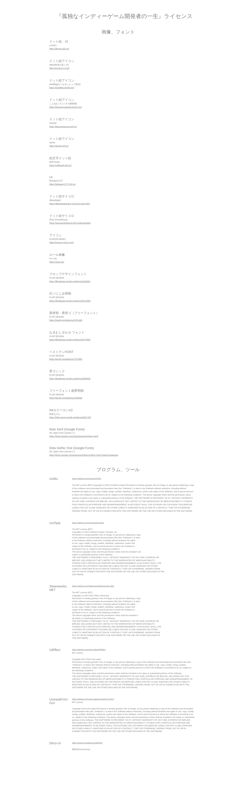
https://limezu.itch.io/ (59, 49)
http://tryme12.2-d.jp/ (59, 68)
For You (53, 258)
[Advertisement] (93, 785)
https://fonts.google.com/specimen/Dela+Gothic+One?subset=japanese (83, 455)
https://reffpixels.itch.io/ (60, 165)
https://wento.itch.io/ (59, 146)
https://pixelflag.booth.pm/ (61, 87)
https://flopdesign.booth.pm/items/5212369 (69, 301)
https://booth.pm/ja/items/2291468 (65, 320)
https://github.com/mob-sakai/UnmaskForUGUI (93, 699)
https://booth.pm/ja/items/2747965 (65, 359)
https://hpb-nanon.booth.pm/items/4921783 (70, 417)
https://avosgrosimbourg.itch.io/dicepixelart (70, 223)
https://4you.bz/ (56, 262)
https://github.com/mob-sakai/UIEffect (89, 649)
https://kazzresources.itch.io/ (63, 126)
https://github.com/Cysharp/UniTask (88, 523)
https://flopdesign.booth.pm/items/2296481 (69, 281)
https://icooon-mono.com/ (61, 242)
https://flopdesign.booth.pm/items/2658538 (69, 378)
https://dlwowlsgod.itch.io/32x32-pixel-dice (69, 203)
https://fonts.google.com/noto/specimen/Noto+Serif (73, 436)
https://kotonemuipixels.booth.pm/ (65, 107)
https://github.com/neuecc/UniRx (86, 478)
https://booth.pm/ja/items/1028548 (65, 398)
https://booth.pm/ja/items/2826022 (87, 743)
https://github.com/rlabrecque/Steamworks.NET (93, 586)
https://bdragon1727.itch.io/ (62, 184)
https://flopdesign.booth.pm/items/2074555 (69, 339)
